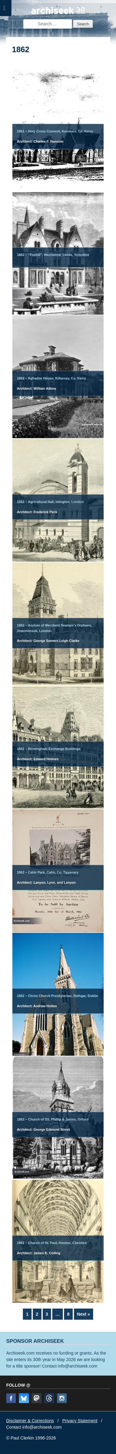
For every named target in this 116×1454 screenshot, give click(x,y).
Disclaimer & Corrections (30, 1420)
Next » (83, 1314)
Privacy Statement (79, 1420)
